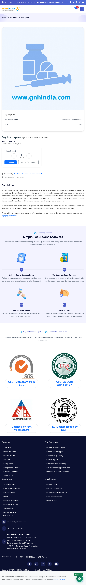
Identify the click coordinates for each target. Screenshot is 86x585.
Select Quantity (10, 151)
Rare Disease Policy (54, 496)
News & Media (9, 456)
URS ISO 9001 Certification (64, 383)
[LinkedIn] (73, 2)
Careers (6, 460)
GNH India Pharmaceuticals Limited (28, 174)
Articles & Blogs (9, 484)
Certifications (9, 492)
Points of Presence (54, 488)
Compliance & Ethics (11, 467)
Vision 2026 (8, 475)
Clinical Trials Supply (54, 451)
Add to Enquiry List (28, 162)
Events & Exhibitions (11, 488)
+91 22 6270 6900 (15, 528)
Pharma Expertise (10, 504)
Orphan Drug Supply (54, 456)
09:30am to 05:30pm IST (18, 2)
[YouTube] (83, 2)
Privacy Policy (59, 579)
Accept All (78, 574)
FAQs (5, 496)
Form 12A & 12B (9, 512)
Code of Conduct (10, 471)
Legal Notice (51, 500)
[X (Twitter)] (80, 2)
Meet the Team (9, 451)
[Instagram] (76, 2)
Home (4, 17)
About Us (7, 448)
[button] (82, 9)
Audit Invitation (9, 508)
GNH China (30, 557)
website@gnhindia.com (50, 2)
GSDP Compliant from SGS (21, 383)
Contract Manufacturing (56, 463)
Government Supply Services (58, 467)
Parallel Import (52, 460)
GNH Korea (42, 557)
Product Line (51, 484)
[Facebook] (70, 2)
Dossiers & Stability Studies (57, 471)
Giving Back (8, 463)
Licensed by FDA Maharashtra (21, 428)
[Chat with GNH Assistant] (79, 578)
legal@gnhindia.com (9, 216)
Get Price (10, 162)
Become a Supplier (11, 500)
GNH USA (19, 557)
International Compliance (56, 492)
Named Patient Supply (55, 448)
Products (13, 17)
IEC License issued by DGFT (65, 428)
